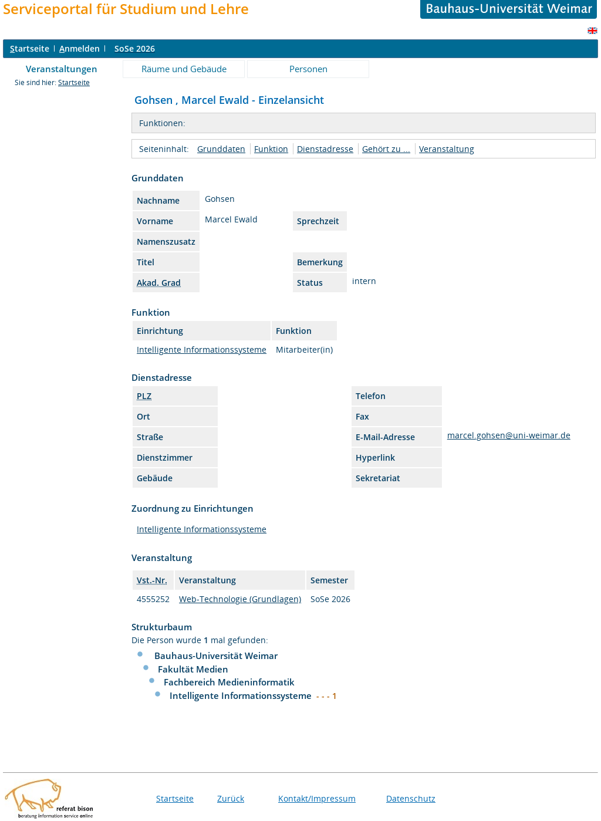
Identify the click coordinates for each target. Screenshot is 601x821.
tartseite (29, 48)
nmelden (79, 48)
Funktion (271, 148)
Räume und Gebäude (184, 69)
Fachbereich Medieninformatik (229, 682)
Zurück (230, 798)
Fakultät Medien (193, 669)
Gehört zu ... (386, 148)
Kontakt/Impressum (317, 798)
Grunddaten (221, 148)
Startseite (74, 82)
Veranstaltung (446, 148)
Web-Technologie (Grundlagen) (240, 598)
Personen (308, 69)
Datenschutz (410, 798)
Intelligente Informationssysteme (201, 349)
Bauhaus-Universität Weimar (216, 655)
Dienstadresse (325, 148)
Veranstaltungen (61, 69)
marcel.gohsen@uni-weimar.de (508, 435)
